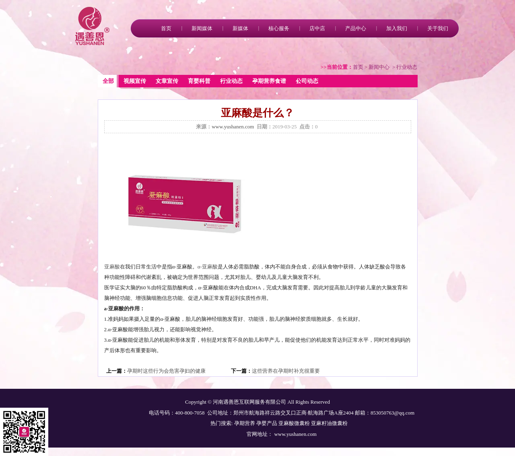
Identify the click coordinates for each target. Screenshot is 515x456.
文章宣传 (167, 81)
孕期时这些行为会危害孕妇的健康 (166, 371)
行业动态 (231, 81)
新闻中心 (379, 67)
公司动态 (307, 81)
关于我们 (437, 28)
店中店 (317, 28)
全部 (108, 81)
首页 (166, 28)
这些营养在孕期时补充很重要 (286, 371)
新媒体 (240, 28)
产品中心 (355, 28)
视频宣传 (135, 81)
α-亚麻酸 (208, 267)
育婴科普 (199, 81)
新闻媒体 (202, 28)
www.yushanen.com (233, 127)
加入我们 (396, 28)
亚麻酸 (112, 267)
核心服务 (278, 28)
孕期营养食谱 (269, 81)
